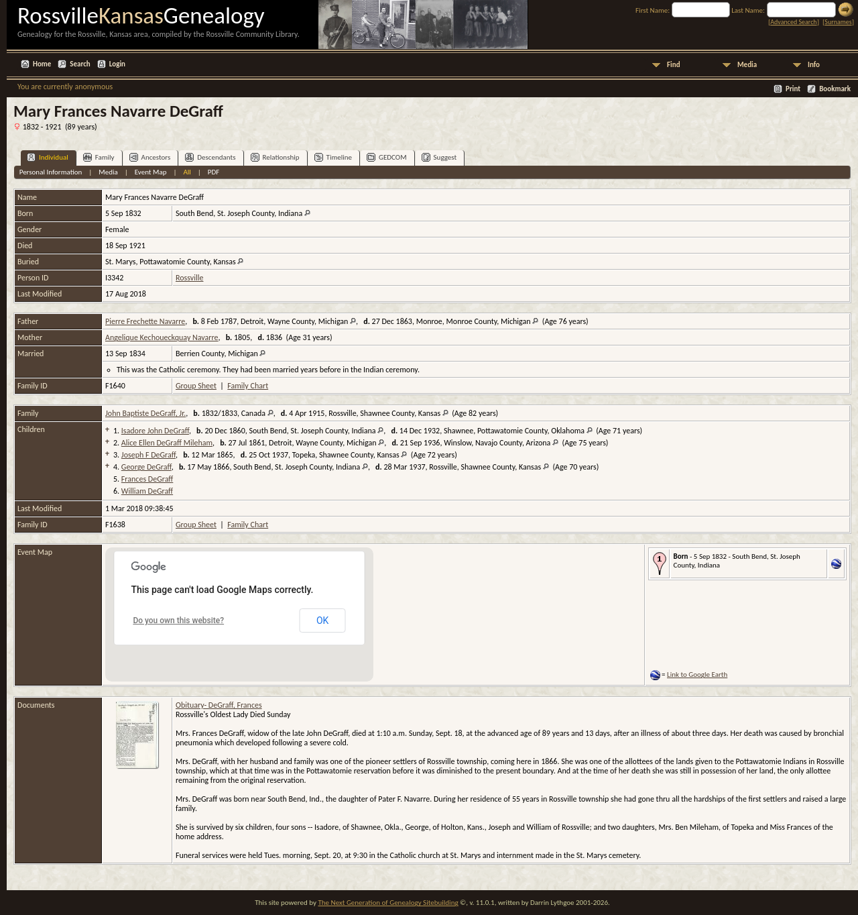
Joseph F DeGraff (148, 455)
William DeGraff (147, 491)
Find (673, 64)
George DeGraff (146, 467)
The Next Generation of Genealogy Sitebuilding (388, 902)
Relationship (275, 157)
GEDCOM (387, 157)
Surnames (837, 21)
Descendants (210, 157)
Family (99, 157)
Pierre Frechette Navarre (145, 321)
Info (814, 64)
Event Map (151, 172)
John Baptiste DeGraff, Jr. (145, 413)
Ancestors (150, 157)
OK (322, 620)
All (186, 172)
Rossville (189, 277)
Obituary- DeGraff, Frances (219, 705)
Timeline (333, 157)
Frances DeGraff (147, 479)
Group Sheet (196, 385)
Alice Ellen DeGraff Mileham (166, 442)
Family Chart (247, 385)
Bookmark (835, 89)
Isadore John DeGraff (155, 430)
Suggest (439, 157)
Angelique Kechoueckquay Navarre (162, 337)
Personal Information (50, 172)
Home (42, 64)
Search (80, 64)
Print (793, 89)
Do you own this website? (178, 620)
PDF (214, 172)
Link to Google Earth (697, 674)
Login (117, 64)
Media (747, 64)
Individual (47, 157)
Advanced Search (793, 21)
